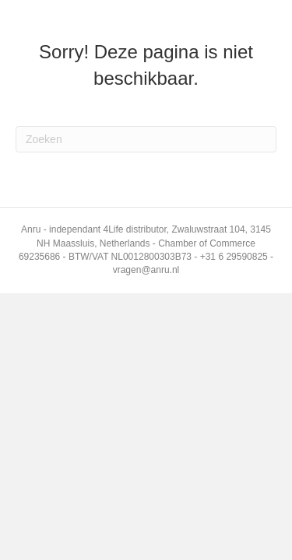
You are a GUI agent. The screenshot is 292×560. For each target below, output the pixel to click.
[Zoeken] (146, 139)
